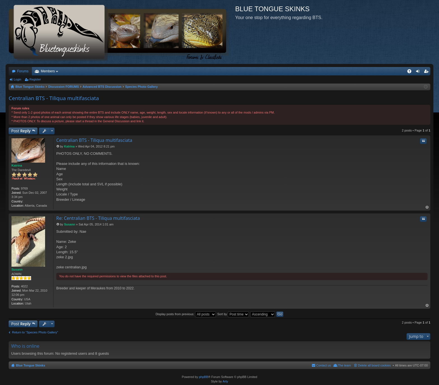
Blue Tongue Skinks (30, 365)
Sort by (233, 314)
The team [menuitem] (344, 365)
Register (35, 79)
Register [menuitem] (427, 72)
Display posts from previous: (186, 314)
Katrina (16, 165)
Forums (23, 71)
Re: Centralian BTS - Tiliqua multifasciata (98, 218)
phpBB (203, 377)
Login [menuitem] (419, 72)
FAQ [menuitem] (411, 72)
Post (21, 130)
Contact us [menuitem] (323, 365)
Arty (225, 381)
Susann (17, 269)
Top (427, 207)
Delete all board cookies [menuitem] (374, 365)
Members (48, 71)
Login (17, 79)
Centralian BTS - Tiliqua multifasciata (54, 98)
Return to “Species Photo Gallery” (35, 332)
